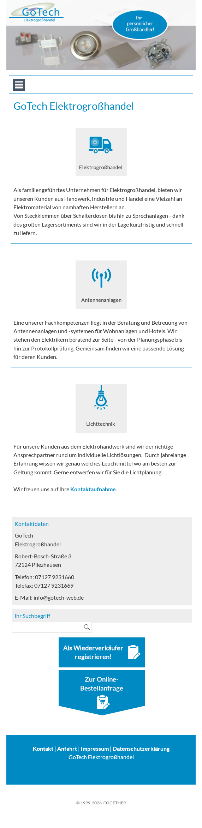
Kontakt (43, 748)
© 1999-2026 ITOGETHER (101, 802)
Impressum (95, 748)
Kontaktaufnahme (93, 489)
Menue (19, 85)
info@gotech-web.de (59, 597)
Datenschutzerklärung (141, 748)
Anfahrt (67, 748)
